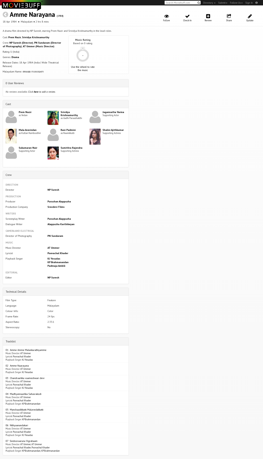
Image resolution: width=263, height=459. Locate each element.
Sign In (249, 2)
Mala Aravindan (28, 130)
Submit (222, 2)
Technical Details (16, 291)
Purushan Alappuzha (59, 201)
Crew (9, 175)
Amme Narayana (32, 14)
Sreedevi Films (56, 207)
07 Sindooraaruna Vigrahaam (21, 441)
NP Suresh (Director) (21, 42)
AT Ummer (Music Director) (38, 46)
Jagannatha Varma (113, 112)
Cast (8, 104)
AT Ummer (53, 247)
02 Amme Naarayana (17, 365)
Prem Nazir (14, 37)
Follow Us (236, 2)
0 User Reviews (15, 83)
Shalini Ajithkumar (113, 130)
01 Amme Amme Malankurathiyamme (26, 350)
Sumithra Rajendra (71, 147)
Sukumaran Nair (28, 147)
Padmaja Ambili (56, 265)
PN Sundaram (55, 236)
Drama (15, 57)
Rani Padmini (68, 130)
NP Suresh (53, 189)
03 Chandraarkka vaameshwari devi (25, 378)
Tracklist (11, 341)
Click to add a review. (42, 91)
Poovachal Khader (57, 253)
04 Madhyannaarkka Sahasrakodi (23, 394)
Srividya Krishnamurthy (35, 37)
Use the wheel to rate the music (83, 68)
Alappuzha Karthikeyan (60, 224)
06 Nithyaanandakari (17, 425)
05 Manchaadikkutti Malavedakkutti (24, 409)
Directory (209, 2)
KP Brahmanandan (58, 262)
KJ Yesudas (53, 258)
